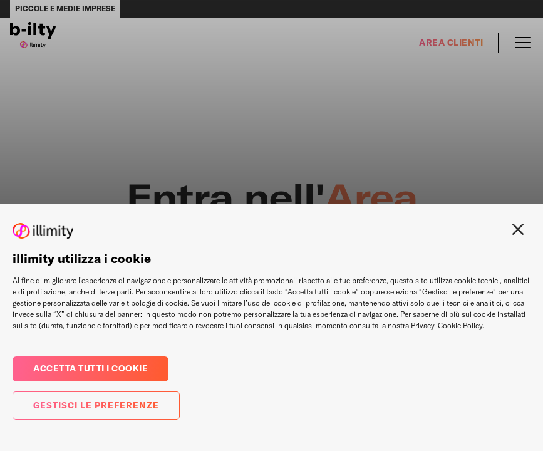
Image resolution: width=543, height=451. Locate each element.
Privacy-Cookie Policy (446, 325)
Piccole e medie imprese (65, 8)
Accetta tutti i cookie (90, 368)
